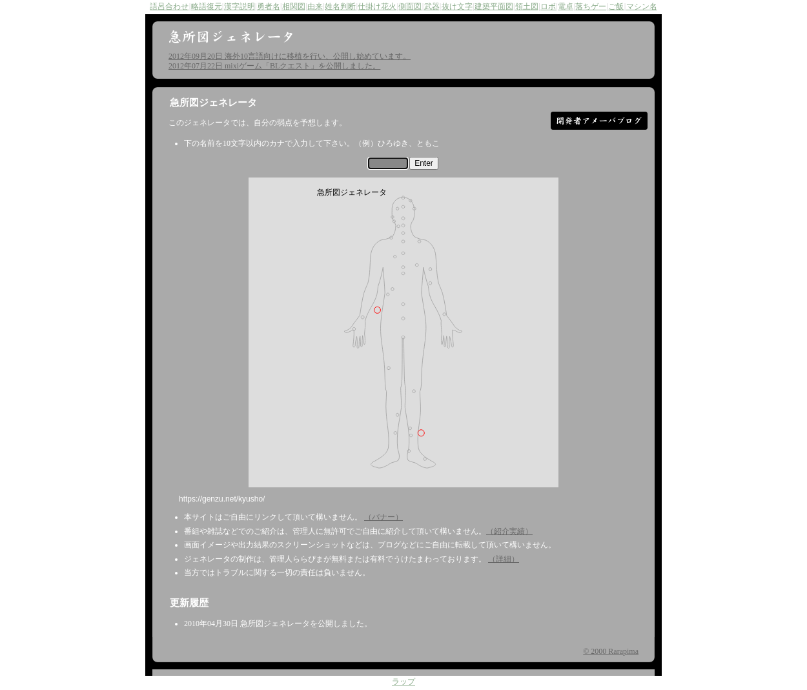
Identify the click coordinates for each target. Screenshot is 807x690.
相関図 (293, 6)
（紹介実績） (509, 531)
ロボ (548, 6)
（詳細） (503, 558)
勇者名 (268, 6)
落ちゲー (590, 6)
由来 (315, 6)
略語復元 (206, 6)
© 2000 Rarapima (610, 651)
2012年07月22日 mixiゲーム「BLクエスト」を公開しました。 (274, 65)
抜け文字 (457, 6)
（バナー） (383, 517)
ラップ (403, 682)
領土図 (526, 6)
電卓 (565, 6)
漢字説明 (239, 6)
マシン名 (641, 6)
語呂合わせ (169, 6)
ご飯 (616, 6)
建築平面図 (494, 6)
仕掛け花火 (377, 6)
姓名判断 (340, 6)
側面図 (410, 6)
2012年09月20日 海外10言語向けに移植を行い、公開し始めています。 (290, 56)
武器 (432, 6)
